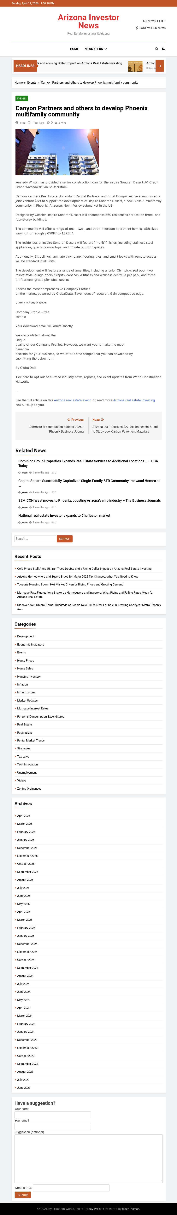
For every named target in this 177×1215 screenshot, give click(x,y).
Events (22, 98)
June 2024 (23, 992)
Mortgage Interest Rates (32, 708)
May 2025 (23, 904)
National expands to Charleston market (64, 516)
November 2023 (27, 1048)
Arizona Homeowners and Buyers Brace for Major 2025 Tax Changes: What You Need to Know (77, 576)
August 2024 (25, 975)
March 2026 (24, 824)
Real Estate (24, 724)
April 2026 (23, 816)
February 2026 (26, 832)
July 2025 (23, 888)
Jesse (22, 123)
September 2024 (27, 968)
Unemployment (27, 772)
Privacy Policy (93, 1208)
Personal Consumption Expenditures (40, 716)
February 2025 (26, 928)
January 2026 (25, 840)
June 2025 (23, 896)
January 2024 (25, 1031)
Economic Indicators (30, 644)
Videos (21, 780)
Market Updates (27, 700)
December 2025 (27, 848)
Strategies (23, 748)
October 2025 (25, 863)
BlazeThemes (130, 1208)
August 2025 (25, 880)
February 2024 (26, 1024)
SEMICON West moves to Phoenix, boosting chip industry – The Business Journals (89, 500)
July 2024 (23, 984)
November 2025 (27, 856)
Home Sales (25, 668)
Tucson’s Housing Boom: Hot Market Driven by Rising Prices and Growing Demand (70, 584)
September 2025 (27, 872)
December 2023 (27, 1040)
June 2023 (23, 1087)
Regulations (24, 732)
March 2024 (24, 1015)
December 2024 (27, 944)
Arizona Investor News (88, 21)
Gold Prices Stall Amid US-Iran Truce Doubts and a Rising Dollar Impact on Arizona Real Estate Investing (84, 568)
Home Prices (25, 660)
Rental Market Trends (31, 740)
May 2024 (23, 1000)
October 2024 (25, 960)
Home (74, 49)
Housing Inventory (29, 676)
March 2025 (24, 919)
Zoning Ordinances (29, 788)
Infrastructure (26, 692)
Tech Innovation (27, 764)
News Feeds (94, 49)
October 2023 (25, 1056)
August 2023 (25, 1071)
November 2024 (27, 952)
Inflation (22, 684)
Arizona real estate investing (134, 400)
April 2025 (23, 912)
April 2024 (23, 1008)
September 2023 (27, 1064)
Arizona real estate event (72, 400)
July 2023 (23, 1080)
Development (25, 636)
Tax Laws (23, 756)
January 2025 (25, 936)
